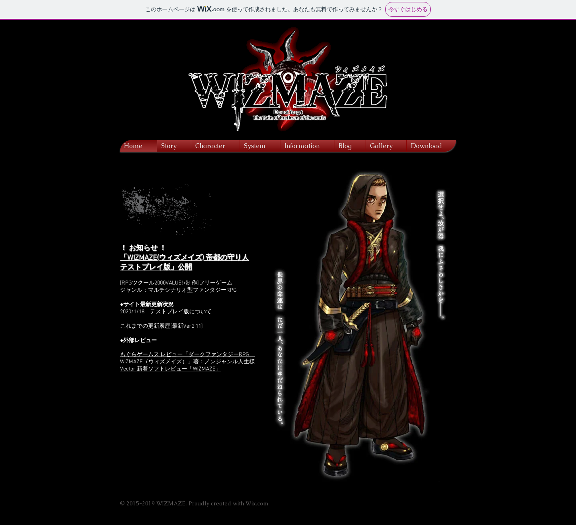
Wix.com (257, 503)
